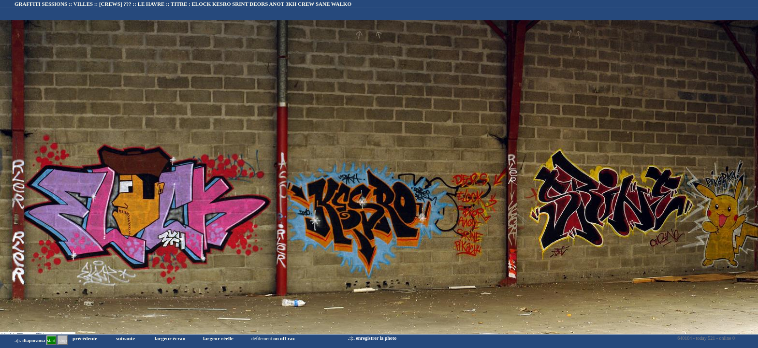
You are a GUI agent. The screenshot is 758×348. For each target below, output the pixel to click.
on (276, 338)
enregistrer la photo (376, 338)
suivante (125, 338)
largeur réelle (218, 338)
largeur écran (170, 338)
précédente (85, 338)
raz (291, 338)
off (283, 338)
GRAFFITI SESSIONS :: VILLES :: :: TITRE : (183, 4)
